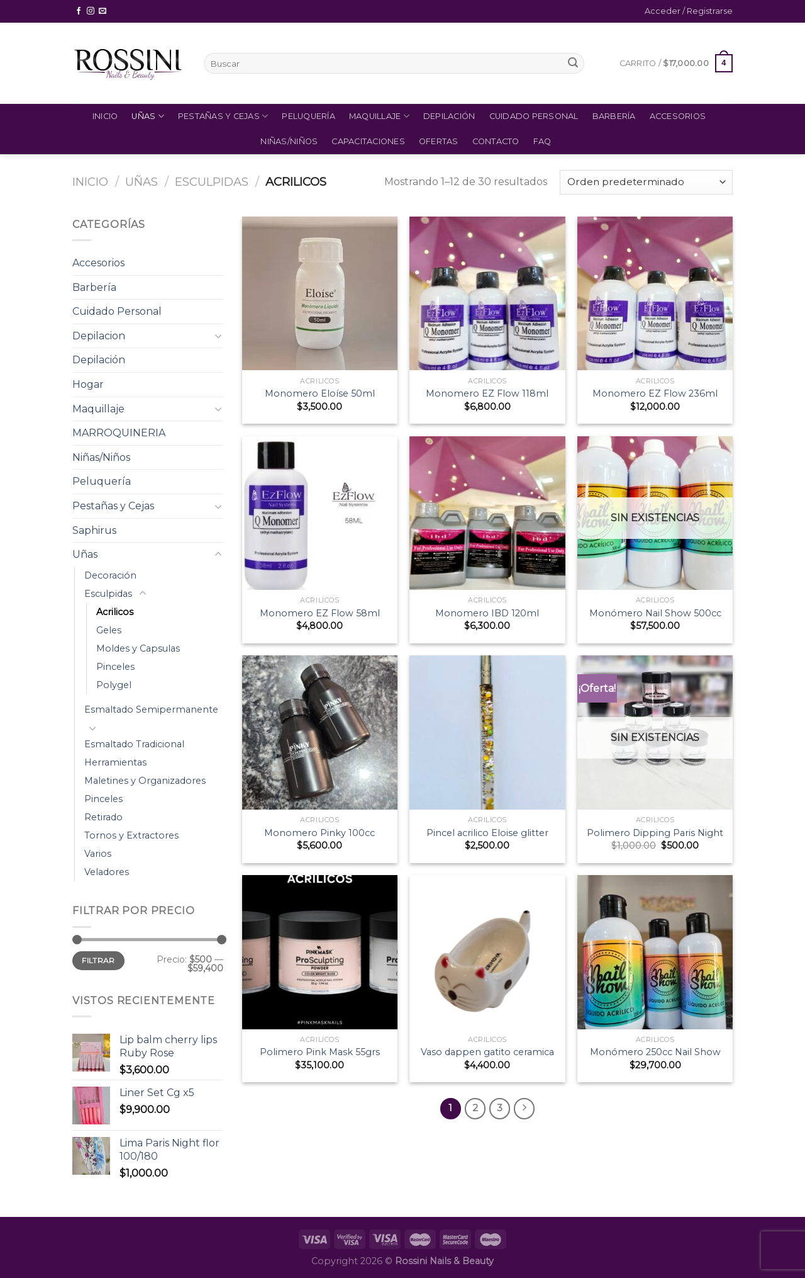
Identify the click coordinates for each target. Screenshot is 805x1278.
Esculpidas (211, 181)
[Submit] (573, 63)
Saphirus (94, 530)
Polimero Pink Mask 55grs (320, 1052)
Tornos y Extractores (131, 835)
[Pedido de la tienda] (646, 182)
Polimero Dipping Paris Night (655, 833)
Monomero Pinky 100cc (319, 833)
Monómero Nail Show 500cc (655, 613)
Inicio (105, 116)
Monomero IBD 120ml (487, 613)
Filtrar (98, 960)
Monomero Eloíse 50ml (320, 393)
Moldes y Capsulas (138, 648)
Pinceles (115, 666)
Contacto (495, 141)
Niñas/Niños (289, 141)
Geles (108, 630)
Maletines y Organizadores (145, 780)
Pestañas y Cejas (223, 116)
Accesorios (678, 116)
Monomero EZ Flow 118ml (487, 393)
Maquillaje (379, 116)
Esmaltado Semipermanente (151, 709)
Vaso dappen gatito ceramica (487, 1052)
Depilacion (98, 336)
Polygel (113, 685)
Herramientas (115, 762)
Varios (97, 853)
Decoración (110, 575)
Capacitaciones (368, 141)
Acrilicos (114, 612)
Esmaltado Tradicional (134, 744)
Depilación (449, 116)
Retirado (103, 817)
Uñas (147, 116)
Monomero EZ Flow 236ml (655, 393)
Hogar (88, 384)
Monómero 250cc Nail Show (655, 1052)
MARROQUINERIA (118, 433)
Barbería (614, 116)
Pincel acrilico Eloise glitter (487, 833)
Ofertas (438, 141)
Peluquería (308, 116)
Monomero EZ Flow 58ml (320, 613)
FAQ (542, 141)
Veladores (106, 872)
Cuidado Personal (534, 116)
